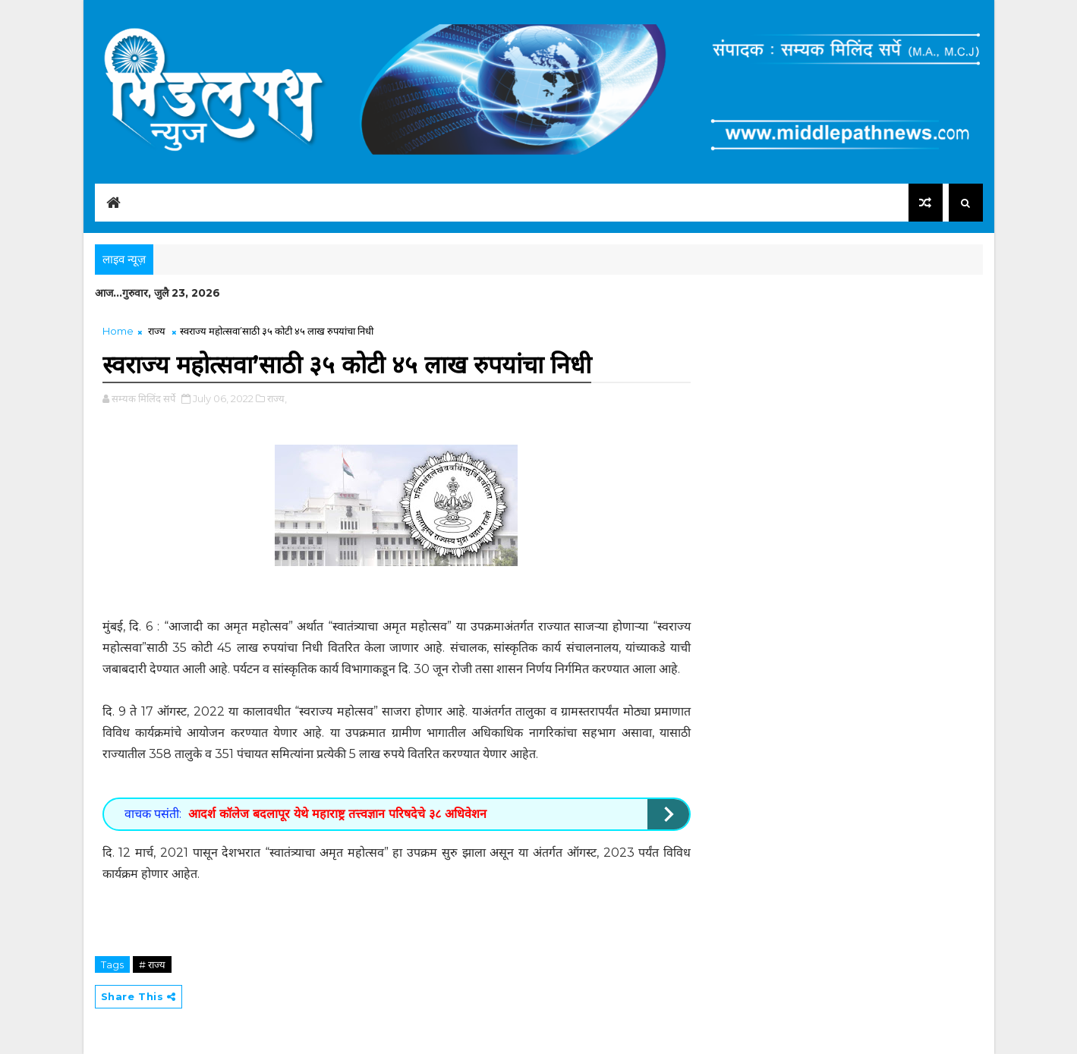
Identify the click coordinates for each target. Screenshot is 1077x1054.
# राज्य (152, 964)
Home (118, 331)
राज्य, (277, 398)
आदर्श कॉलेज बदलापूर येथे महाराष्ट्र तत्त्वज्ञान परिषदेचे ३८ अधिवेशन (337, 814)
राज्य (156, 331)
